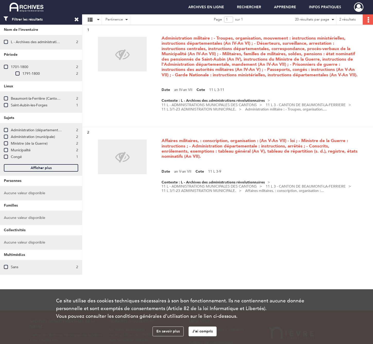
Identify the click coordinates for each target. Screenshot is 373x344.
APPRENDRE (285, 7)
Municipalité (21, 150)
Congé (16, 156)
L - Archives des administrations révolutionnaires (50, 42)
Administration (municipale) (33, 136)
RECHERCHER (249, 7)
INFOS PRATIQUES (325, 7)
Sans (14, 267)
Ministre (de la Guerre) (29, 143)
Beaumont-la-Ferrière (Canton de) (38, 98)
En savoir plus (168, 331)
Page (218, 19)
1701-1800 (19, 66)
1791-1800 (31, 73)
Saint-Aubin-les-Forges (29, 105)
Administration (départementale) (37, 130)
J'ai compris (202, 331)
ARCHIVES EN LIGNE (206, 7)
